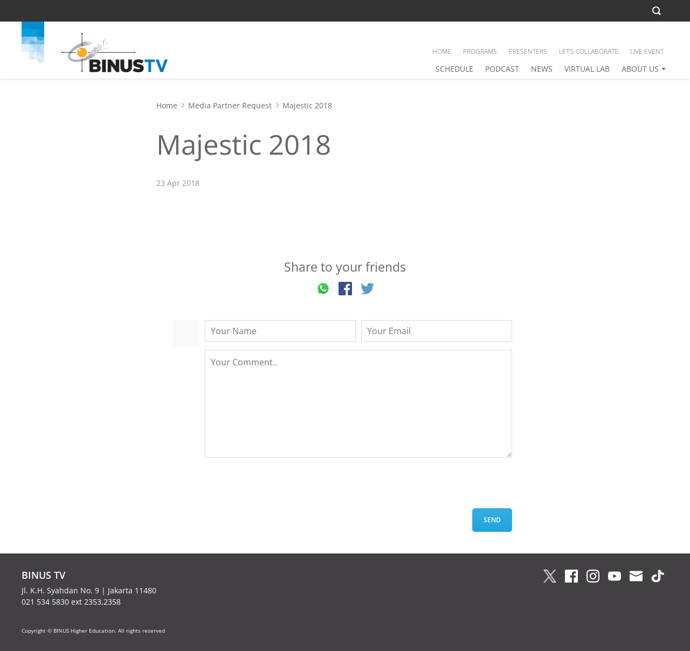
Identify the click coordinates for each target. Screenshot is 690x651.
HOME (441, 51)
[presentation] (287, 487)
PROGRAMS (480, 51)
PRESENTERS (528, 51)
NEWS (542, 69)
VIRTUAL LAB (587, 69)
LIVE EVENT (647, 51)
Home (166, 105)
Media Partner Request (230, 105)
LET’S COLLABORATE (588, 51)
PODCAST (502, 69)
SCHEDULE (454, 69)
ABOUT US (640, 69)
